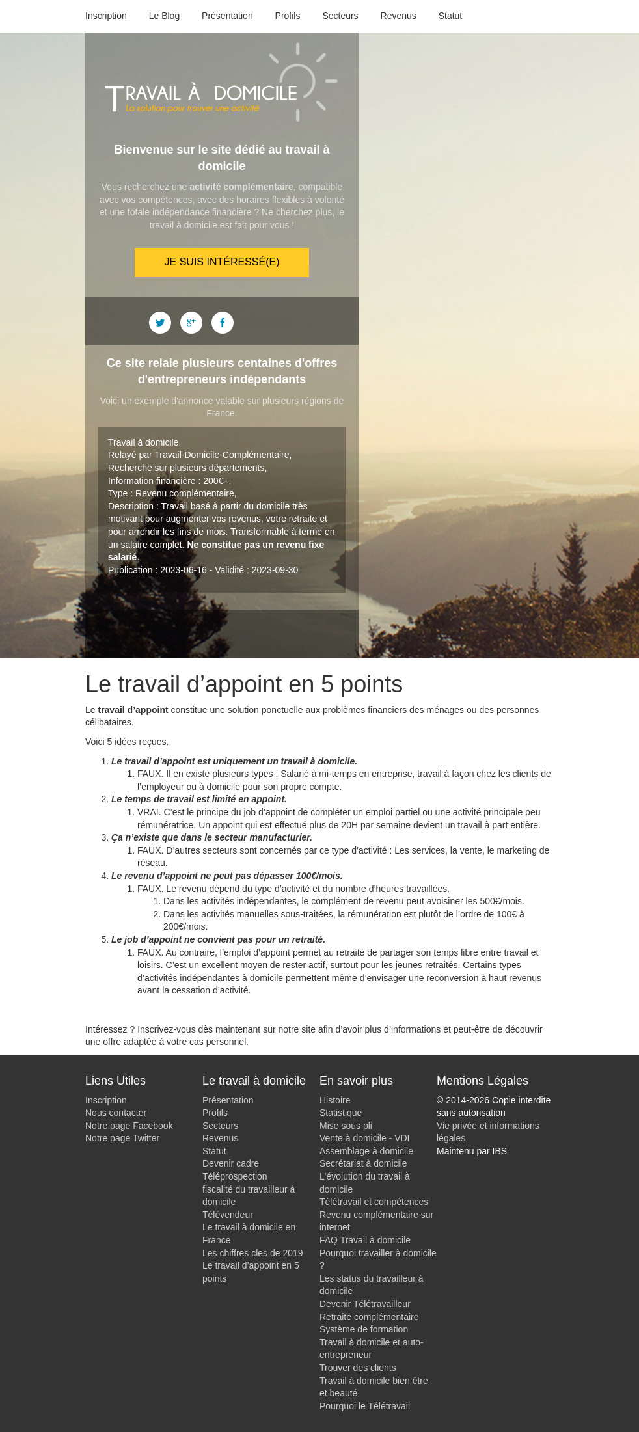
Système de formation (364, 1329)
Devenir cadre (230, 1163)
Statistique (341, 1112)
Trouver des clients (358, 1367)
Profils (288, 15)
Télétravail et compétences (374, 1201)
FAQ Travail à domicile (365, 1240)
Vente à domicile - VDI (365, 1138)
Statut (451, 15)
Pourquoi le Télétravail (365, 1406)
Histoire (335, 1100)
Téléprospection (234, 1176)
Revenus (398, 15)
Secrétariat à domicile (363, 1163)
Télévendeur (227, 1214)
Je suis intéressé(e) (222, 261)
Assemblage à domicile (366, 1151)
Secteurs (340, 15)
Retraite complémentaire (369, 1317)
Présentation (227, 15)
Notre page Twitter (122, 1138)
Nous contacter (115, 1112)
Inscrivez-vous (166, 1029)
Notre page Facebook (129, 1125)
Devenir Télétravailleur (365, 1304)
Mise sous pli (346, 1125)
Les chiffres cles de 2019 (252, 1253)
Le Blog (164, 15)
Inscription (106, 15)
